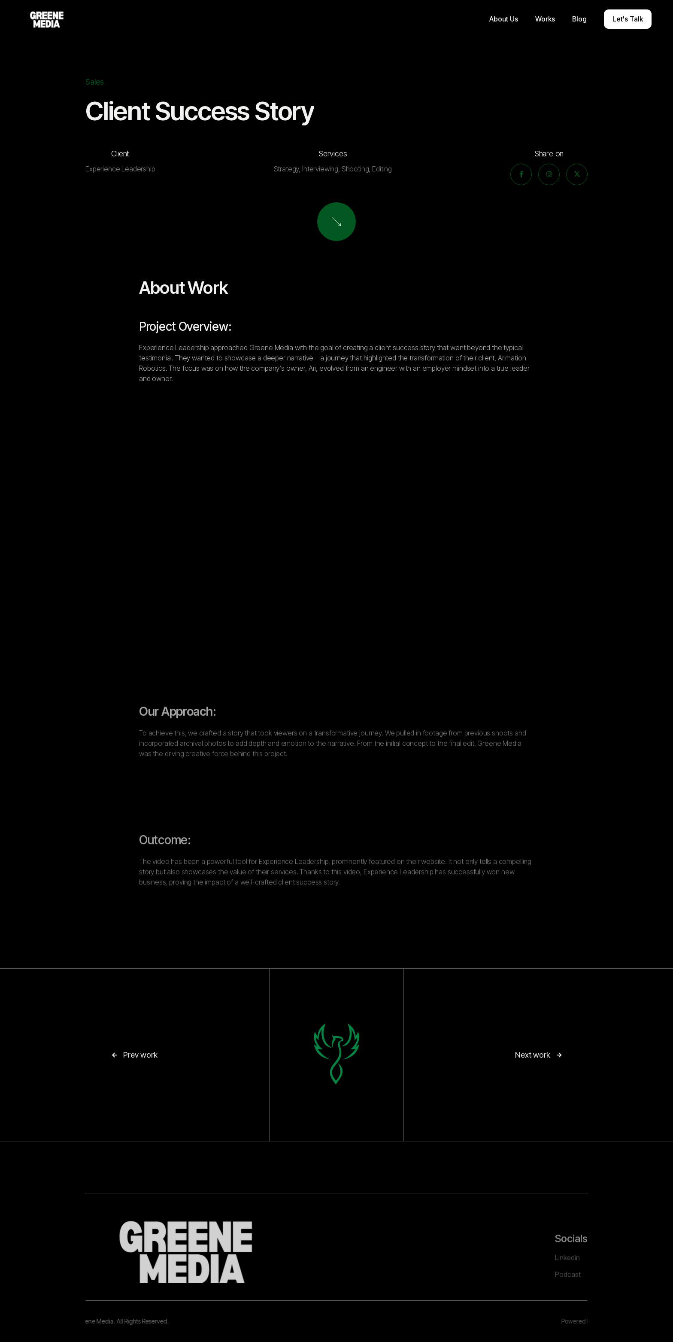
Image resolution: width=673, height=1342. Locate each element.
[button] (504, 19)
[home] (46, 19)
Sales (94, 81)
